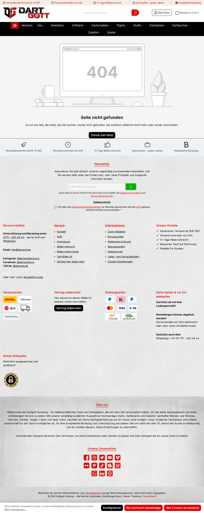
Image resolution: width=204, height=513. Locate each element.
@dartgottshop (25, 262)
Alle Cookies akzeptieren (182, 507)
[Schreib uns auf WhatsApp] (94, 473)
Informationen (115, 225)
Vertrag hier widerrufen (71, 261)
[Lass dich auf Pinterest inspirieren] (94, 465)
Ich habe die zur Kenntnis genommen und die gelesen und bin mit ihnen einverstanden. (104, 208)
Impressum (63, 241)
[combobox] (96, 13)
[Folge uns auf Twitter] (102, 457)
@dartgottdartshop (28, 258)
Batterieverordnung (119, 241)
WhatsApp (9, 241)
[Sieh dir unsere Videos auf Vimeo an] (117, 457)
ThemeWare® (149, 496)
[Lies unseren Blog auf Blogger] (109, 465)
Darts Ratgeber (117, 231)
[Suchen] (135, 13)
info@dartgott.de (21, 249)
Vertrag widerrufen (68, 308)
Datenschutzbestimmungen (86, 207)
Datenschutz (115, 251)
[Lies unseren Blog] (117, 465)
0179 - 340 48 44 (13, 237)
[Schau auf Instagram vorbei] (94, 457)
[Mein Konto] (162, 13)
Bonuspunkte (116, 236)
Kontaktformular (33, 277)
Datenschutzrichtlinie (130, 193)
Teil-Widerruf (64, 256)
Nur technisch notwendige (143, 507)
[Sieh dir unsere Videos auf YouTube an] (109, 457)
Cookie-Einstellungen (120, 261)
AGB (138, 207)
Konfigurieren (112, 507)
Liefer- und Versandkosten (123, 256)
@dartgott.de (20, 265)
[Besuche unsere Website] (109, 473)
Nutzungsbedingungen (102, 196)
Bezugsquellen (116, 246)
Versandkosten (93, 493)
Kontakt (61, 231)
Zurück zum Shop (102, 135)
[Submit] (131, 186)
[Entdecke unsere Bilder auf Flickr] (86, 465)
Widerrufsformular (68, 251)
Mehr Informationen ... (16, 509)
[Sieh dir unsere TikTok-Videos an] (102, 465)
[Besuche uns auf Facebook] (86, 457)
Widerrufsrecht (66, 246)
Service (59, 225)
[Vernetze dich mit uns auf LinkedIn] (102, 473)
